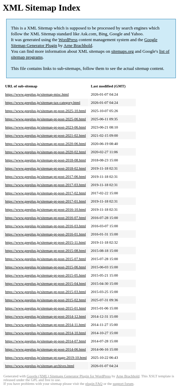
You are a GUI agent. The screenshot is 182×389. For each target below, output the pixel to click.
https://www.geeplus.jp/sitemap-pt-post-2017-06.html (45, 176)
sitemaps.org (122, 51)
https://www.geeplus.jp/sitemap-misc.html (37, 94)
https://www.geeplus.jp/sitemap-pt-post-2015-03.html (45, 292)
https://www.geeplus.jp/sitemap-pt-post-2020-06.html (45, 144)
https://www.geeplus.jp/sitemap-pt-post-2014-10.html (45, 333)
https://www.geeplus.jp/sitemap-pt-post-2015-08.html (45, 250)
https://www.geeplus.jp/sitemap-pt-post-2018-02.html (45, 168)
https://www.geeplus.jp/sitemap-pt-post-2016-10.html (45, 209)
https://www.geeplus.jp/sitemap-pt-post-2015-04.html (45, 283)
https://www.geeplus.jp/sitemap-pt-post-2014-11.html (45, 325)
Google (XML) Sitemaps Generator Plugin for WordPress (69, 376)
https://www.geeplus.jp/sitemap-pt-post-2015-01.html (45, 308)
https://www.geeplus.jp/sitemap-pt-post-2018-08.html (45, 160)
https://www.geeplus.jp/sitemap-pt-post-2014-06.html (45, 349)
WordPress (68, 39)
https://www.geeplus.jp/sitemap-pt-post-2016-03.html (45, 226)
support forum (123, 384)
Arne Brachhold (78, 45)
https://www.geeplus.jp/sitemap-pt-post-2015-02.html (45, 300)
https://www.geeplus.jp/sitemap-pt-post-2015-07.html (45, 259)
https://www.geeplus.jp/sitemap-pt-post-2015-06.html (45, 267)
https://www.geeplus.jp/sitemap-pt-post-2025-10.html (45, 111)
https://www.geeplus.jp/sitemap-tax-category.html (42, 102)
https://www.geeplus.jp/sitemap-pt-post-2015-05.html (45, 275)
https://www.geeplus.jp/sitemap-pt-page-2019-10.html (46, 357)
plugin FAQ (93, 384)
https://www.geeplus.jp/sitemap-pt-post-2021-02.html (45, 135)
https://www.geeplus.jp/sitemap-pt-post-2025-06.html (45, 119)
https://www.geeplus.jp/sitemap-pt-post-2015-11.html (45, 242)
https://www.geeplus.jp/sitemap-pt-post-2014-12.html (45, 316)
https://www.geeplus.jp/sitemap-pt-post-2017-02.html (45, 193)
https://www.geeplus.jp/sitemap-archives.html (39, 366)
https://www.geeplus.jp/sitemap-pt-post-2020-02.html (45, 152)
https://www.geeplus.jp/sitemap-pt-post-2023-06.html (45, 127)
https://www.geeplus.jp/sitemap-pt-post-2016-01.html (45, 234)
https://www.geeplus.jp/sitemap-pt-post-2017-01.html (45, 201)
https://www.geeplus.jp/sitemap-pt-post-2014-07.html (45, 341)
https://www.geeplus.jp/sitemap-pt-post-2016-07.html (45, 218)
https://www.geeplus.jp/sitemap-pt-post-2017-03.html (45, 185)
